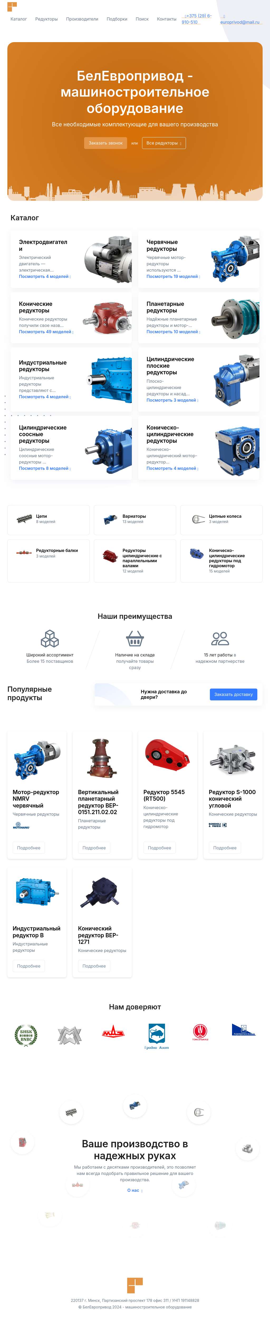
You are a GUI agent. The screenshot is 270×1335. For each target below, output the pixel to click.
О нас (135, 1190)
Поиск (142, 19)
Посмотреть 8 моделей (45, 468)
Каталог (19, 19)
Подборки (117, 19)
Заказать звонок (106, 143)
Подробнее (28, 847)
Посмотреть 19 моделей (173, 276)
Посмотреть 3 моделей (173, 400)
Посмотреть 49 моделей (46, 331)
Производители (82, 19)
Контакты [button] (167, 19)
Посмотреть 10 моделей (173, 331)
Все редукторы (164, 143)
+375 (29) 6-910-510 (197, 19)
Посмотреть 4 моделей (45, 276)
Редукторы (46, 19)
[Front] (23, 7)
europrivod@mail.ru (239, 19)
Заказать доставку (233, 694)
